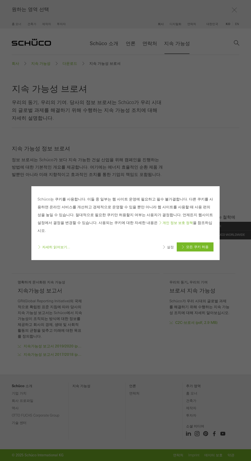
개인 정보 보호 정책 (178, 223)
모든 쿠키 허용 (197, 247)
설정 (170, 247)
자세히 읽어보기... (56, 247)
